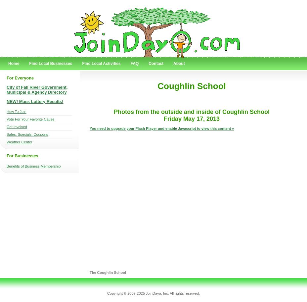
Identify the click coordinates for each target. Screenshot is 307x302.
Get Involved (17, 127)
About (179, 63)
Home (13, 63)
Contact (156, 63)
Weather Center (19, 142)
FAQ (135, 63)
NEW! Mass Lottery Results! (35, 101)
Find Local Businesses (50, 63)
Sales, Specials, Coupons (27, 134)
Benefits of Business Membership (34, 166)
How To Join (16, 112)
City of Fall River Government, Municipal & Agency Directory (37, 90)
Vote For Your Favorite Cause (30, 119)
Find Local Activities (101, 63)
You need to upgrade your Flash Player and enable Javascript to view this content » (162, 128)
